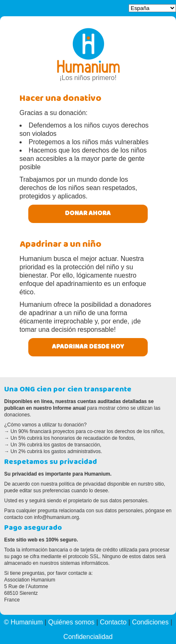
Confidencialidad (87, 636)
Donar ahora (88, 214)
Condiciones (150, 622)
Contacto (113, 622)
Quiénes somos (71, 622)
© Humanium (23, 622)
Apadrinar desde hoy (88, 347)
